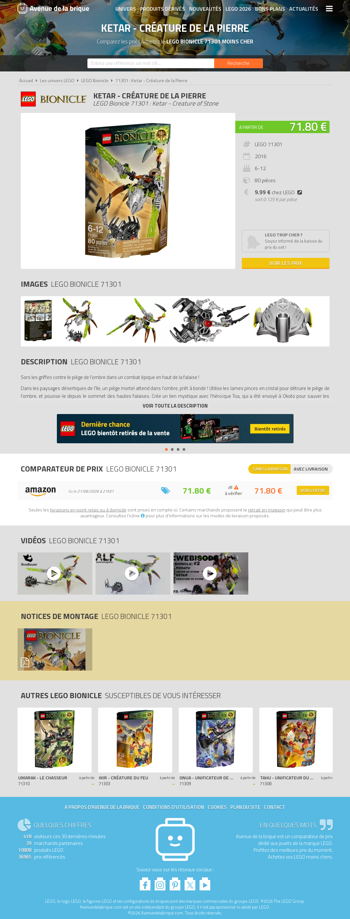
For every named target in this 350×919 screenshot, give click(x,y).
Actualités (303, 9)
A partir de (251, 127)
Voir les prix (285, 263)
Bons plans (270, 9)
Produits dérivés (162, 9)
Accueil (26, 80)
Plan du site (245, 807)
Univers (125, 9)
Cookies (217, 807)
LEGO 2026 (238, 9)
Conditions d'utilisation (173, 807)
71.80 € (308, 126)
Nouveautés (205, 9)
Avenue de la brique (53, 8)
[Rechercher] (238, 63)
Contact (274, 807)
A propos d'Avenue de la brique (102, 807)
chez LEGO (280, 192)
